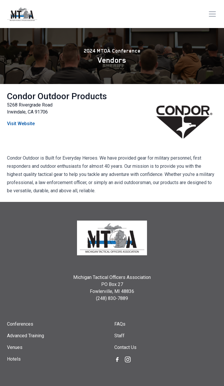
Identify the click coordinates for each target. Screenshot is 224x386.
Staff (119, 335)
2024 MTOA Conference (112, 51)
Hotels (14, 359)
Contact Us (125, 347)
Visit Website (21, 123)
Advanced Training (25, 335)
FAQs (119, 324)
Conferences (20, 324)
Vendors (112, 60)
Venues (14, 347)
